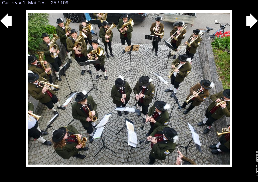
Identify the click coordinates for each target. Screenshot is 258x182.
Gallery (9, 2)
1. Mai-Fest (35, 2)
